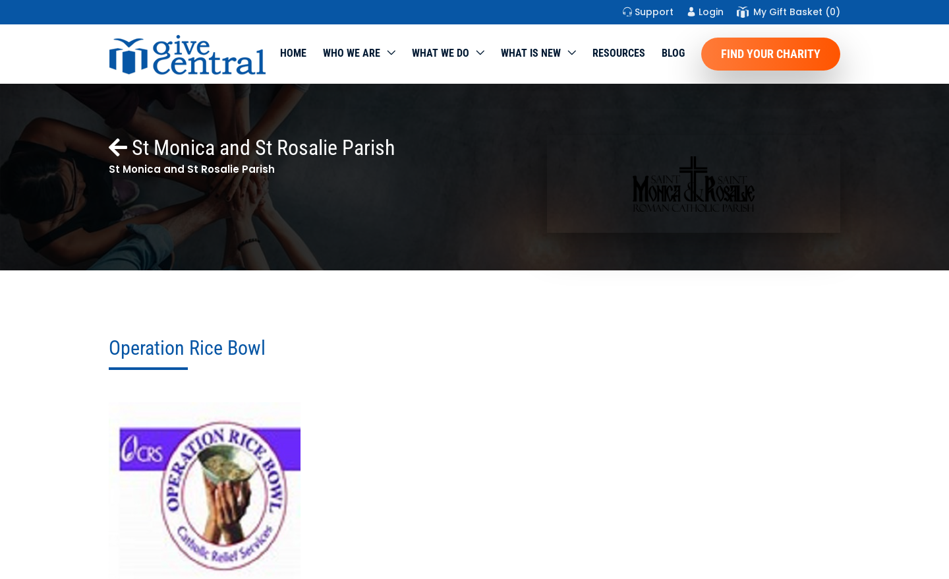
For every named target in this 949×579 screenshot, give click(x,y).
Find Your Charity (770, 54)
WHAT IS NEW (531, 53)
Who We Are (351, 53)
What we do (440, 53)
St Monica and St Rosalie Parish (252, 147)
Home (293, 53)
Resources (618, 53)
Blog (673, 53)
